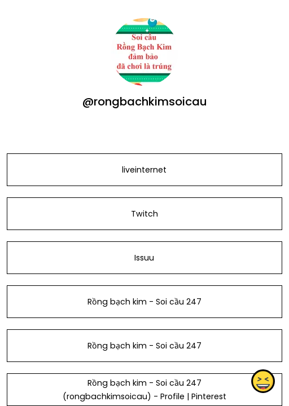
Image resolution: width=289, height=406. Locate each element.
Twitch (144, 213)
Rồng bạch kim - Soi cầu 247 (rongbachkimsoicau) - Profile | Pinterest (144, 389)
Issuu (144, 257)
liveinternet (144, 169)
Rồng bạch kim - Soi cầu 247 (144, 301)
